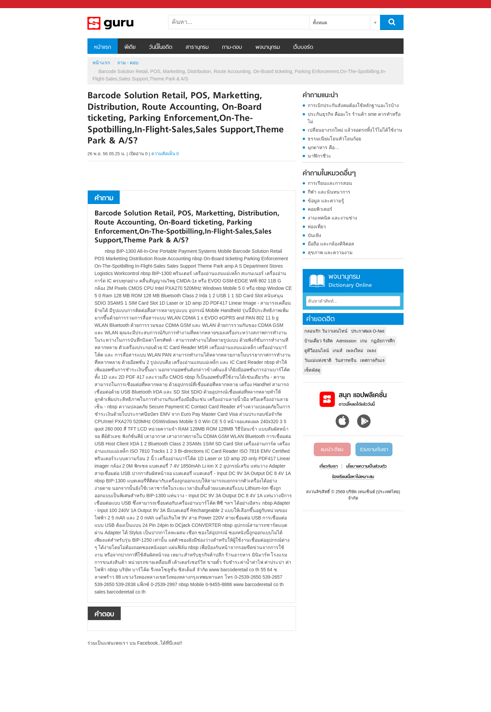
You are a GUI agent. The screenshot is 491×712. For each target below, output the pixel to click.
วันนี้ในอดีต (160, 47)
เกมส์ (337, 350)
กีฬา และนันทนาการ (329, 192)
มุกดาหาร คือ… (323, 147)
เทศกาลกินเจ (372, 360)
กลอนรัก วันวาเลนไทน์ (325, 331)
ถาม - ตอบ (128, 62)
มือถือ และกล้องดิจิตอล (331, 243)
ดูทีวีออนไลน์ (316, 350)
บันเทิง (314, 235)
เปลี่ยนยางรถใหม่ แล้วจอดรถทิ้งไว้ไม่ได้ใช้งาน (355, 130)
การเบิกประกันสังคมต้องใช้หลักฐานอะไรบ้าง (353, 105)
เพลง (371, 350)
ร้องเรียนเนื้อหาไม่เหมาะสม (353, 477)
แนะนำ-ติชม (332, 450)
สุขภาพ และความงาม (330, 252)
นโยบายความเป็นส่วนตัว (366, 466)
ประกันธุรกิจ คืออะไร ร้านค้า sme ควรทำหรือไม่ (354, 117)
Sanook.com (20, 4)
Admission (346, 340)
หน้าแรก (102, 47)
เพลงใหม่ (354, 350)
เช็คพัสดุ (312, 370)
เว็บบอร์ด (303, 47)
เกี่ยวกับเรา (328, 466)
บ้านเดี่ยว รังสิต (318, 340)
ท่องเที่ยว (317, 226)
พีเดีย (130, 47)
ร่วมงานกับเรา (374, 450)
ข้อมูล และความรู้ (326, 200)
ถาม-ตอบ (232, 47)
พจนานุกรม (268, 47)
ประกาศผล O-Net (367, 331)
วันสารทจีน (345, 360)
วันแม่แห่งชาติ (317, 360)
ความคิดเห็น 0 (165, 153)
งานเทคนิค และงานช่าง (332, 218)
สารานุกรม (197, 47)
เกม (363, 340)
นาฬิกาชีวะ (319, 156)
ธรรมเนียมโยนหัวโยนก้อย (334, 138)
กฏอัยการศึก (383, 340)
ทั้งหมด (320, 22)
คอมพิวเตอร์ (320, 209)
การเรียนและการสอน (330, 183)
